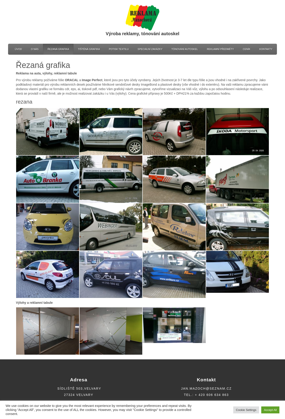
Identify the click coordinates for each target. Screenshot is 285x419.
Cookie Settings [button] (246, 410)
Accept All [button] (270, 410)
